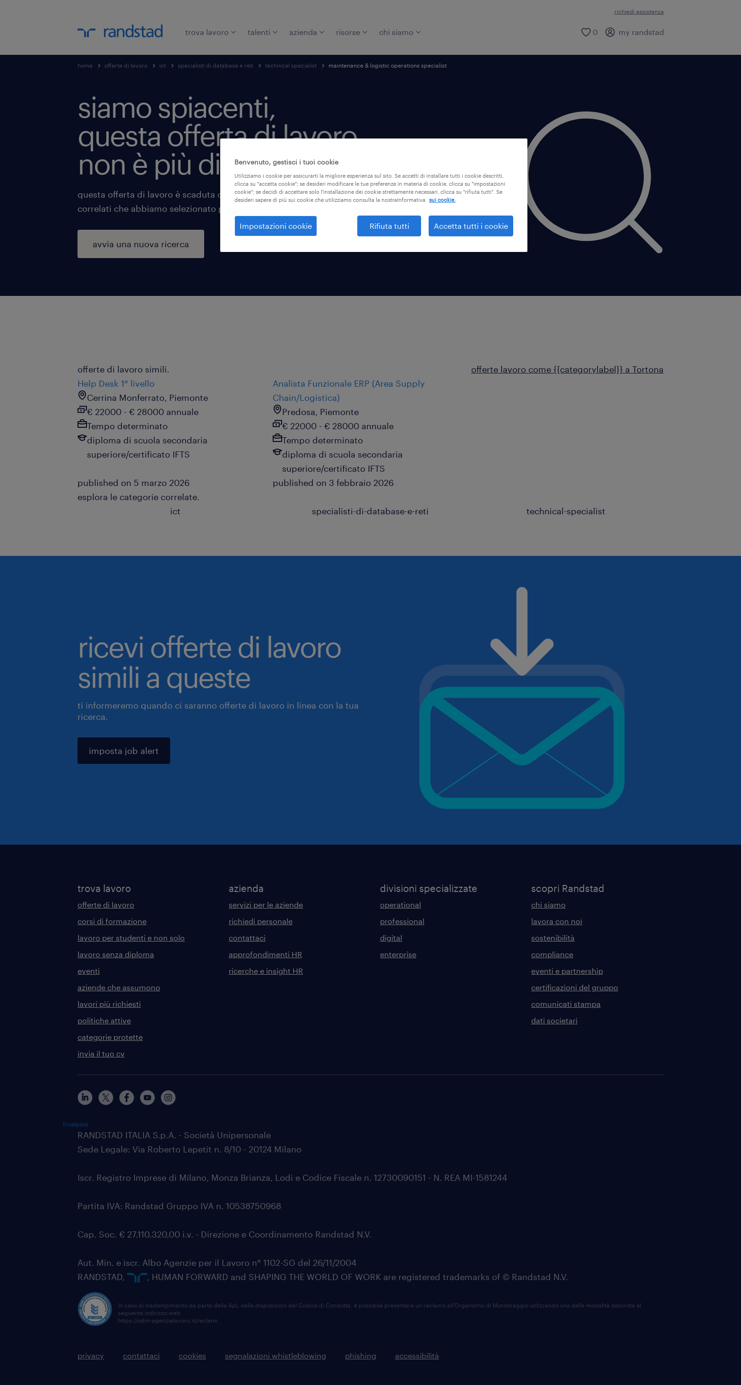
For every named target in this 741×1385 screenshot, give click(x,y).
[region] (373, 195)
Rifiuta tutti (389, 225)
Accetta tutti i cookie (471, 225)
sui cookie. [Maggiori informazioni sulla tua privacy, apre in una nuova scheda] (442, 200)
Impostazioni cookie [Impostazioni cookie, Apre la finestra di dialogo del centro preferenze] (276, 225)
